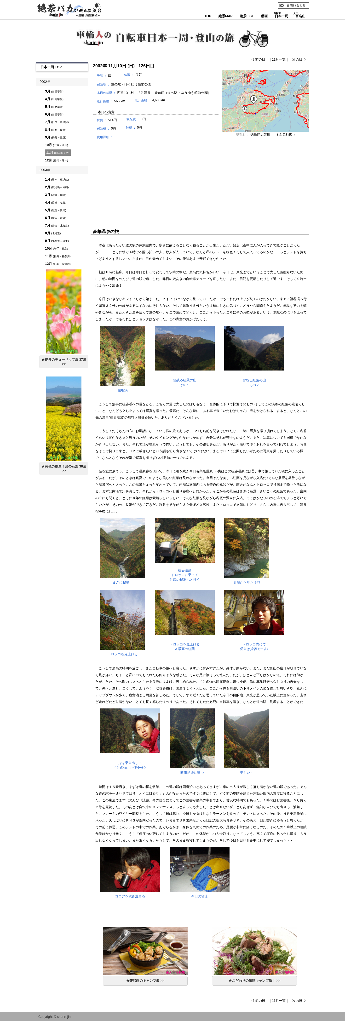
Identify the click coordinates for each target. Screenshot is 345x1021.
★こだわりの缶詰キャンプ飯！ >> (254, 980)
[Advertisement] (200, 179)
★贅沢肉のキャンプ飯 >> (145, 980)
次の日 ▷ (299, 59)
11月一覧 (279, 59)
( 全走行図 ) (286, 134)
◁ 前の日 (258, 59)
